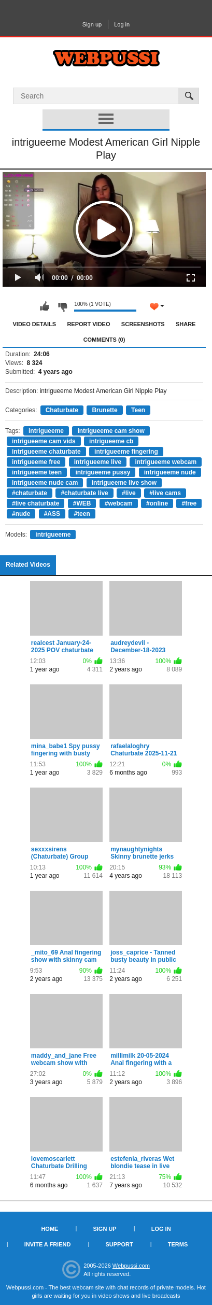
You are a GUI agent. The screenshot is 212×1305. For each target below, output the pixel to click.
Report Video (88, 324)
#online (157, 503)
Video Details (34, 324)
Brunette (104, 410)
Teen (138, 410)
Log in (122, 24)
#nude (21, 513)
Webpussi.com (131, 1265)
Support (119, 1244)
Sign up (92, 24)
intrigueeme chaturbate (46, 451)
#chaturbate (29, 493)
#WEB (82, 503)
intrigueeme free (36, 462)
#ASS (52, 513)
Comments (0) (104, 339)
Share (186, 324)
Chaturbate (62, 410)
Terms (178, 1244)
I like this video (44, 306)
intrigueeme (46, 430)
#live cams (165, 493)
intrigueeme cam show (110, 430)
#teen (82, 513)
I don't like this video (62, 306)
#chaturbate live (84, 493)
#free (188, 503)
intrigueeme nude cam (45, 482)
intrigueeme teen (37, 472)
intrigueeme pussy (102, 472)
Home (49, 1229)
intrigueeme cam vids (44, 441)
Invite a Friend (47, 1244)
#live (129, 493)
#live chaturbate (35, 503)
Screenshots (143, 324)
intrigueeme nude (170, 472)
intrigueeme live (97, 462)
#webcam (119, 503)
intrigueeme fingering (126, 451)
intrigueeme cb (111, 441)
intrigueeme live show (124, 482)
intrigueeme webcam (165, 462)
